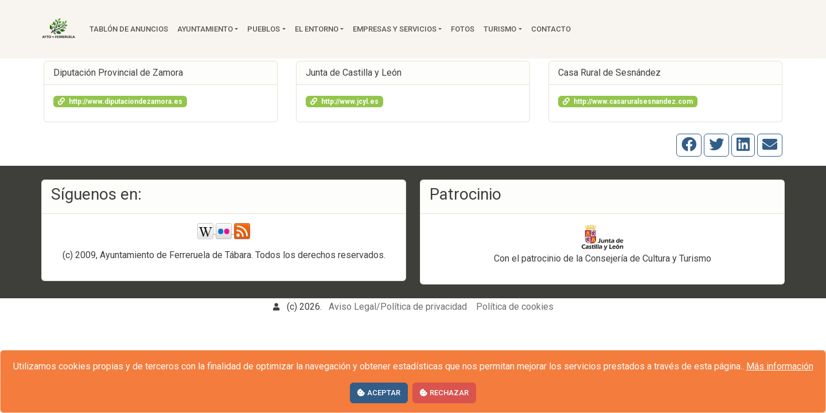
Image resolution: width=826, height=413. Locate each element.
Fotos (462, 29)
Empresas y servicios (395, 29)
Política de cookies (515, 306)
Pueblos (263, 29)
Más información (779, 366)
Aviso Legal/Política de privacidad (398, 306)
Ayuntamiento (205, 29)
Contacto (551, 29)
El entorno (316, 29)
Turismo (500, 29)
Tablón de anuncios (128, 29)
